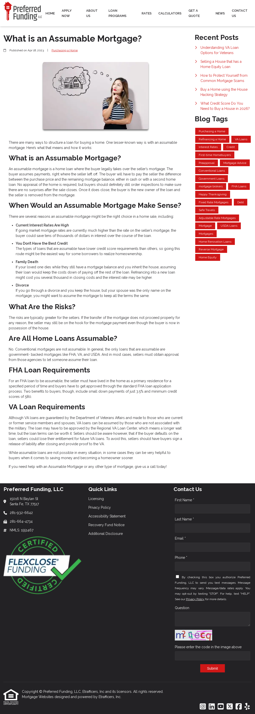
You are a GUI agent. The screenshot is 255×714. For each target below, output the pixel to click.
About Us (92, 13)
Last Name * (184, 519)
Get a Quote (194, 13)
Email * (180, 538)
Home (50, 13)
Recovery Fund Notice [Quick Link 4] (106, 525)
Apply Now (67, 13)
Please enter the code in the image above (208, 647)
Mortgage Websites (38, 697)
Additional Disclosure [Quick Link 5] (105, 534)
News (220, 13)
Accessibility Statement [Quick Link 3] (107, 516)
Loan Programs (118, 13)
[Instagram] (203, 707)
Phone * (181, 558)
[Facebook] (239, 707)
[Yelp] (247, 707)
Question (182, 608)
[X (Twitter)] (230, 707)
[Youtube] (221, 707)
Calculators (170, 13)
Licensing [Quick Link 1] (96, 499)
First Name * (184, 500)
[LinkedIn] (212, 707)
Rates (147, 13)
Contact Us (240, 13)
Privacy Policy (195, 599)
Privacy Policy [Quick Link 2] (99, 507)
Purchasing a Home (65, 50)
